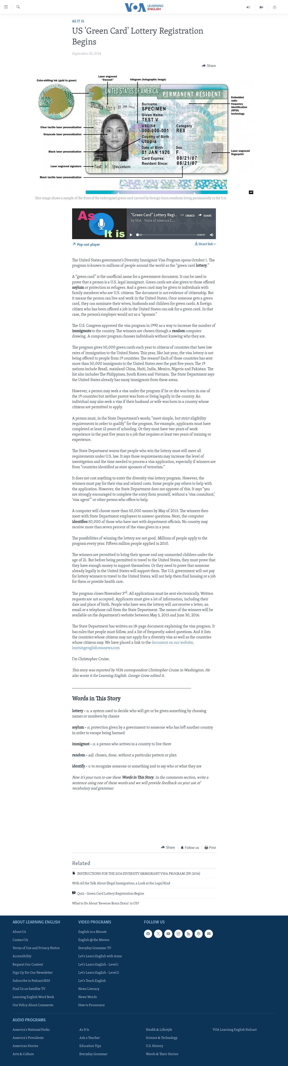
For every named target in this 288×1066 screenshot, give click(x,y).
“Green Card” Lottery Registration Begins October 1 (174, 215)
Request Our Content (28, 964)
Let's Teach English (92, 981)
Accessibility (22, 956)
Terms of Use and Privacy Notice (36, 948)
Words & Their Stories (162, 1054)
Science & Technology (161, 1038)
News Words (87, 997)
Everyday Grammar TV (94, 948)
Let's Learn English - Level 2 (98, 973)
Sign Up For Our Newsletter (33, 973)
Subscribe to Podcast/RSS (31, 981)
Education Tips (90, 1046)
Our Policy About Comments (33, 1005)
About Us (19, 932)
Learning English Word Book (33, 997)
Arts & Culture (23, 1054)
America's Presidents (28, 1038)
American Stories (25, 1046)
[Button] (209, 65)
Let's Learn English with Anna (100, 956)
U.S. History (154, 1046)
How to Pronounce (91, 1005)
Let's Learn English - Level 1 (98, 964)
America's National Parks (31, 1030)
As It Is (78, 21)
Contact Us (20, 940)
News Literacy (88, 989)
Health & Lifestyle (159, 1030)
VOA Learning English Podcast (235, 1030)
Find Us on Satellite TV (29, 989)
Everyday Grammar (93, 1054)
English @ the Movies (93, 940)
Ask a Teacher (89, 1038)
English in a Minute (92, 932)
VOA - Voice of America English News (162, 220)
